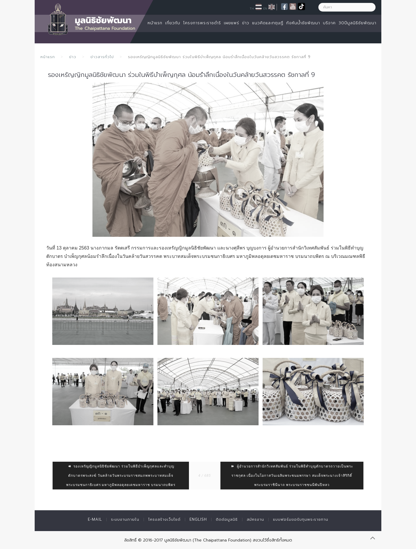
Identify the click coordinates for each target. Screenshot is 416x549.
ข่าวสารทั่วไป (102, 57)
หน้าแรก (155, 23)
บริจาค (329, 23)
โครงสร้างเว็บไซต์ (164, 519)
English (198, 519)
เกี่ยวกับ (172, 23)
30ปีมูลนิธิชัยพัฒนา (357, 23)
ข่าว (245, 23)
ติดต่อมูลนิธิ (227, 519)
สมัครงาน (255, 519)
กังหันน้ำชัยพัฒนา (303, 23)
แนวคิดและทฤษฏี (267, 23)
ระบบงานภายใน (125, 519)
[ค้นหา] (347, 7)
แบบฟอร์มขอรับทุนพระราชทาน (300, 519)
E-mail (95, 519)
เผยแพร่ (231, 23)
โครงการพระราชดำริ (202, 23)
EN (265, 8)
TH (252, 8)
